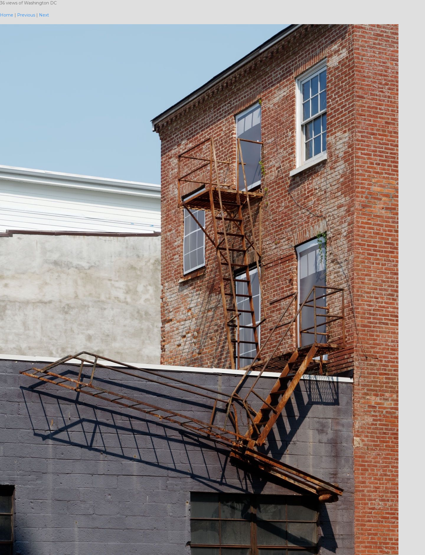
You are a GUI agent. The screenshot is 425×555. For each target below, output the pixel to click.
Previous (26, 15)
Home (6, 15)
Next (44, 15)
